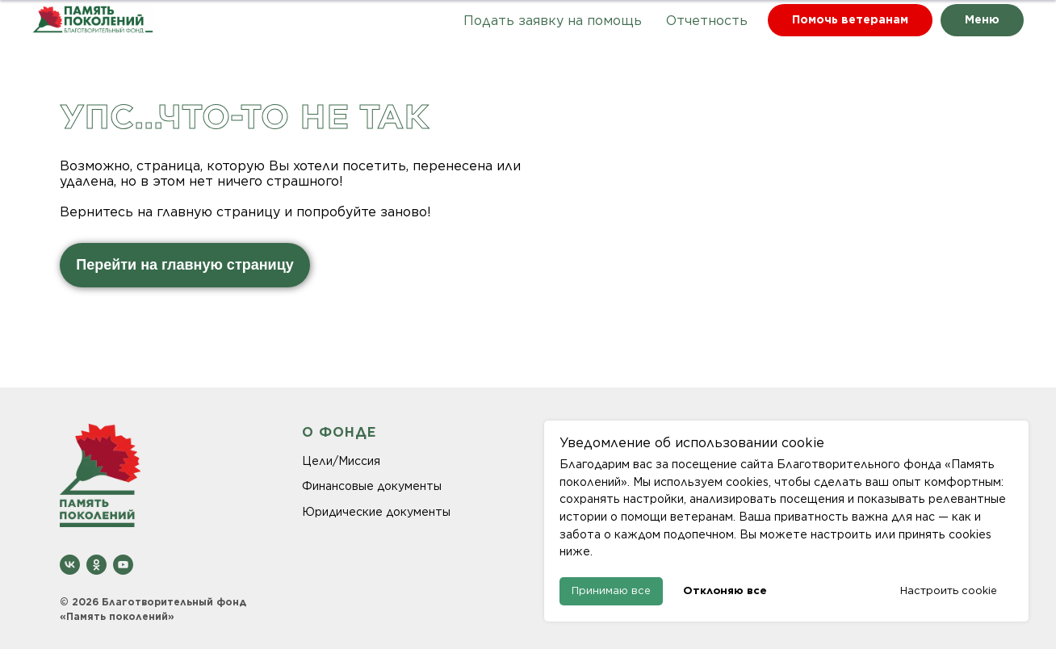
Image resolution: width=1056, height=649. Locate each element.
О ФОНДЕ (339, 432)
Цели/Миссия (341, 460)
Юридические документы (376, 511)
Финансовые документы (372, 485)
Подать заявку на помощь (552, 20)
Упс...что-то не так (244, 116)
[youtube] (123, 565)
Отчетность (707, 20)
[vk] (70, 565)
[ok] (96, 565)
